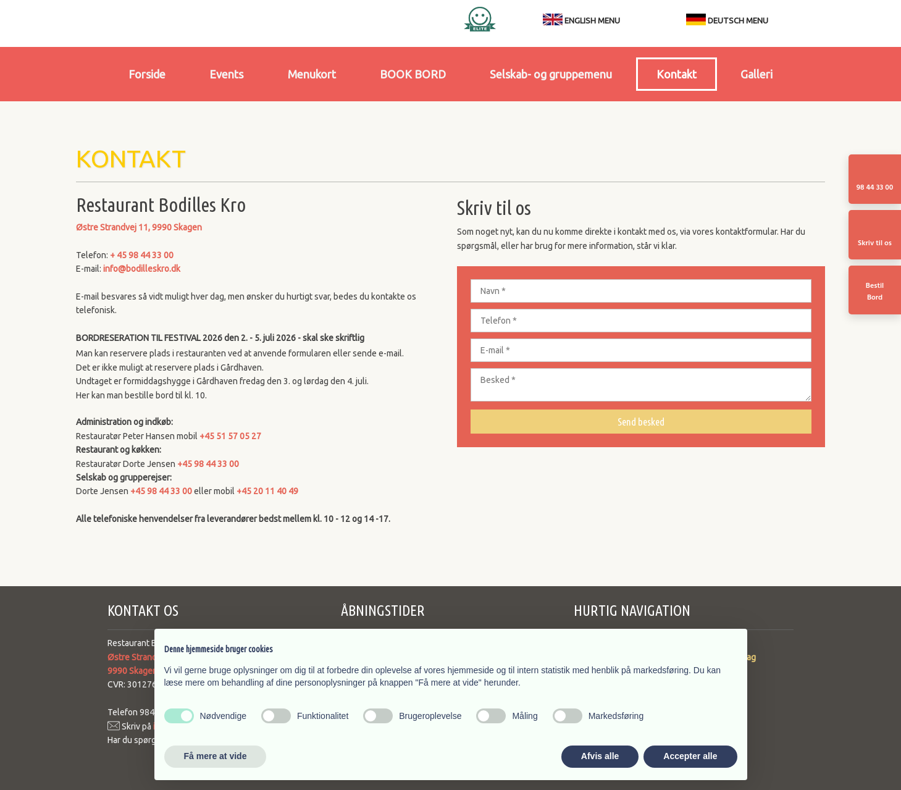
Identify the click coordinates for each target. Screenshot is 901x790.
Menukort (312, 74)
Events (226, 74)
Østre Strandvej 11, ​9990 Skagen (139, 227)
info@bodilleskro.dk (141, 269)
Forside (147, 74)
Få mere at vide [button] (215, 756)
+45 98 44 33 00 (208, 464)
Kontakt (676, 74)
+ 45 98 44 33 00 (142, 255)
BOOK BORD (413, 74)
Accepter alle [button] (690, 756)
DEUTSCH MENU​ (727, 20)
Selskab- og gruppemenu (551, 74)
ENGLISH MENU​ (592, 20)
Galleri (756, 74)
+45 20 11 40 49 (267, 491)
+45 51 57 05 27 (230, 436)
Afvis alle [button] (600, 756)
